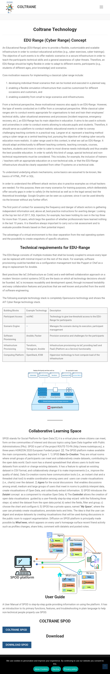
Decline (55, 669)
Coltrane (26, 7)
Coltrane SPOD (16, 629)
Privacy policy (70, 669)
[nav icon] (101, 7)
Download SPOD (17, 645)
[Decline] (105, 666)
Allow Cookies (41, 669)
